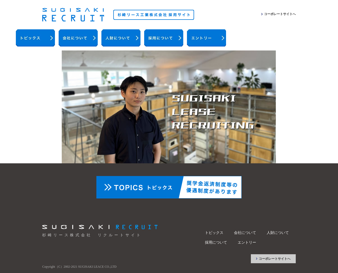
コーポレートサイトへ (280, 14)
